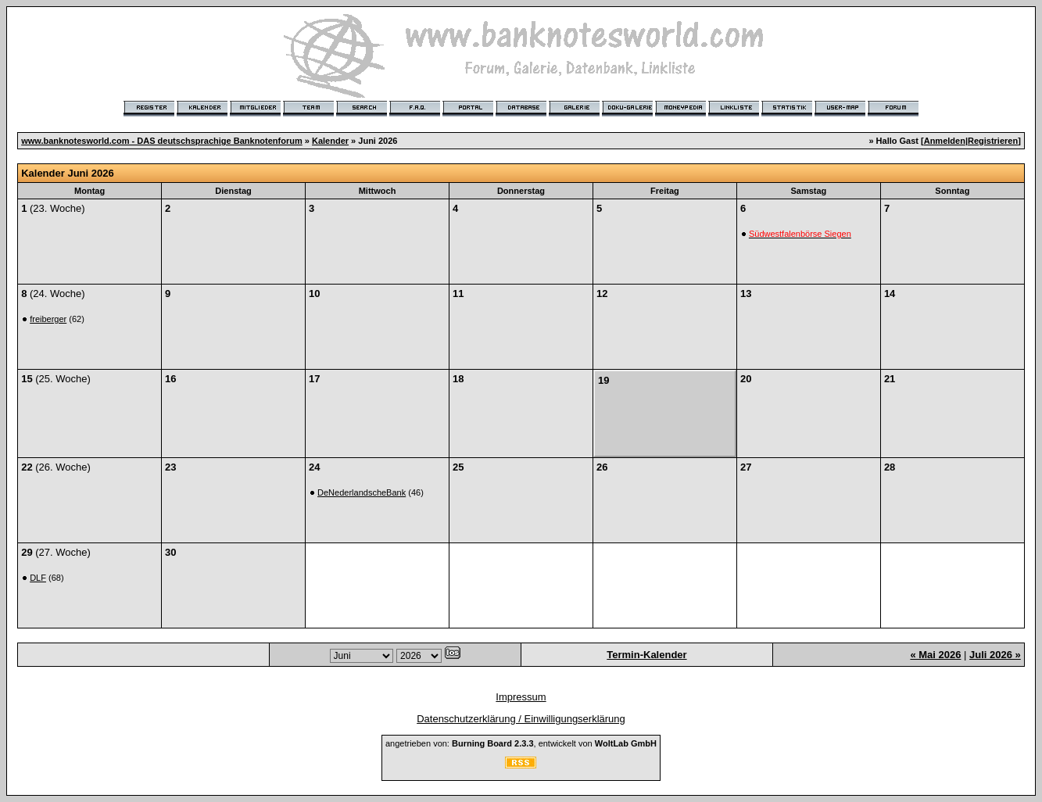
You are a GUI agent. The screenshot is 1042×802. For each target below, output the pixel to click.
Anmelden (944, 140)
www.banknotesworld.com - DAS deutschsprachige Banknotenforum (162, 140)
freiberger (48, 319)
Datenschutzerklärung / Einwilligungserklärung (521, 719)
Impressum (521, 697)
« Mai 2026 (935, 655)
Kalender (330, 140)
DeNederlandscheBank (361, 492)
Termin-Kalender (646, 655)
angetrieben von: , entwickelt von (521, 743)
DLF (38, 577)
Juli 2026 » (995, 655)
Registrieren (993, 140)
